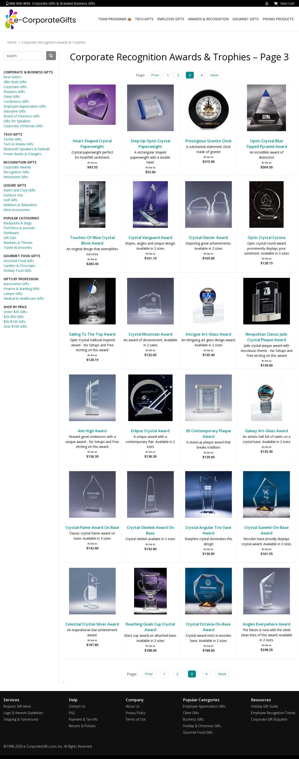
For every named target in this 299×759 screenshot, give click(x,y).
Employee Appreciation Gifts (24, 106)
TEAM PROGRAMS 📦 (114, 19)
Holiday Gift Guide (264, 706)
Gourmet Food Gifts (198, 732)
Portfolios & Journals (19, 228)
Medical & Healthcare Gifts (23, 298)
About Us (133, 706)
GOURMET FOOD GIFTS (21, 256)
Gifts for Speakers (17, 121)
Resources (261, 699)
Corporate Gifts (15, 87)
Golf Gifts (10, 200)
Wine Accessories (16, 210)
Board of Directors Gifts (21, 116)
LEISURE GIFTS (14, 185)
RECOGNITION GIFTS (19, 162)
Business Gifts (14, 91)
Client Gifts (11, 96)
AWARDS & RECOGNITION (208, 19)
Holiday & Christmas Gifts (202, 726)
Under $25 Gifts (15, 312)
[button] (266, 3)
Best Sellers (12, 77)
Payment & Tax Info (83, 719)
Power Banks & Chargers (22, 154)
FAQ (72, 713)
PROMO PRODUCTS (278, 19)
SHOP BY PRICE (15, 307)
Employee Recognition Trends (273, 713)
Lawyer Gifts (12, 293)
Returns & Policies (82, 726)
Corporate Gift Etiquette (269, 719)
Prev (155, 75)
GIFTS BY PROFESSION (20, 279)
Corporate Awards (17, 167)
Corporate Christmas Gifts (23, 126)
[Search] (24, 55)
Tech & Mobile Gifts (18, 144)
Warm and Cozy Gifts (19, 190)
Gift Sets (9, 237)
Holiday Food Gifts (17, 270)
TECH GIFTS (144, 19)
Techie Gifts (12, 139)
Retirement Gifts (15, 177)
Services (11, 699)
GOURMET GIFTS (246, 19)
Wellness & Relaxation (20, 205)
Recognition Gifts (16, 172)
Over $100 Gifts (15, 326)
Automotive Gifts (16, 284)
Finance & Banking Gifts (21, 288)
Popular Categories (201, 699)
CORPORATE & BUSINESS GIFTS (28, 72)
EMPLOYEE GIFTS (170, 19)
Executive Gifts (14, 111)
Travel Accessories (17, 247)
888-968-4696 (18, 3)
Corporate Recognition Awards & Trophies (53, 42)
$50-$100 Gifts (14, 321)
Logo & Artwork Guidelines (23, 713)
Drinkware (11, 233)
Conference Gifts (16, 101)
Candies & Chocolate (19, 265)
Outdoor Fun (13, 195)
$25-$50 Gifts (13, 316)
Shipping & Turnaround (20, 719)
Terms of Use (136, 719)
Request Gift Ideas (17, 706)
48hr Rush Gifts (15, 82)
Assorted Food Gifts (18, 261)
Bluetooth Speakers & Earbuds (26, 149)
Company (135, 699)
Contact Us (77, 706)
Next (214, 75)
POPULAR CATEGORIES (21, 218)
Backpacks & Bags (17, 223)
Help (73, 699)
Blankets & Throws (17, 242)
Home (12, 42)
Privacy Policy (135, 713)
